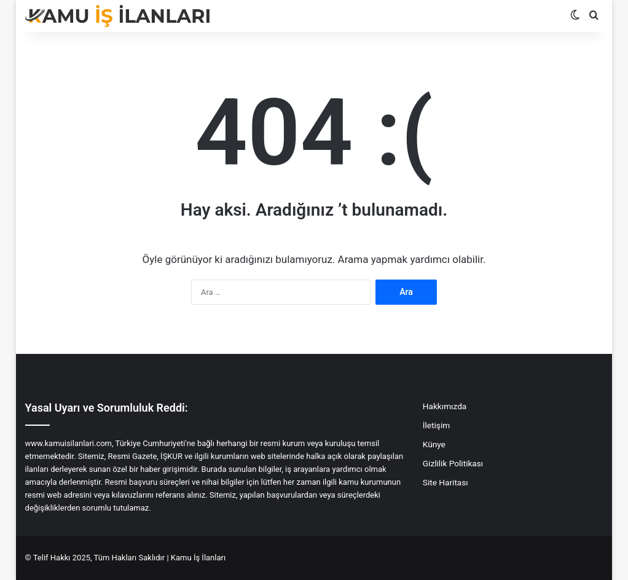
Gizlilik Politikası (453, 463)
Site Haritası (445, 482)
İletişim (436, 425)
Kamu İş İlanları (198, 557)
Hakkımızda (444, 406)
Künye (434, 444)
